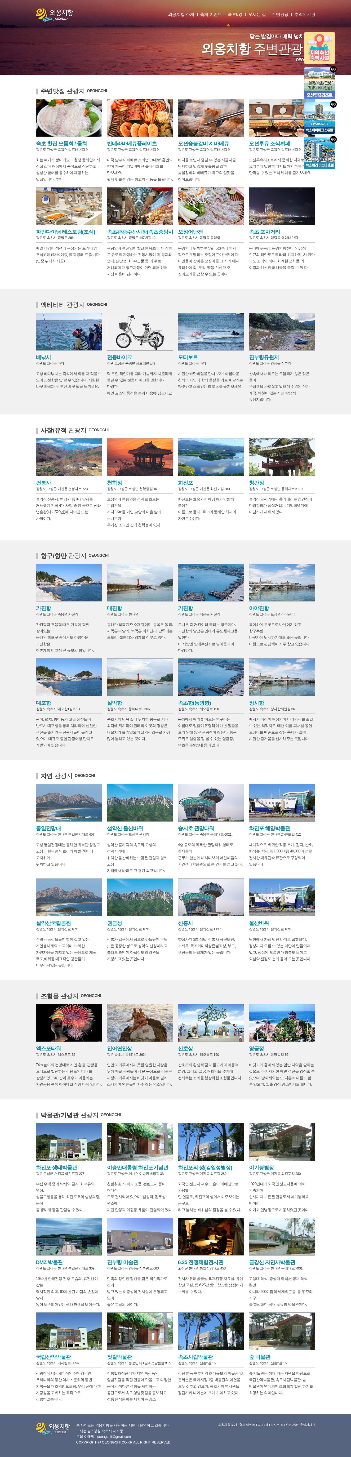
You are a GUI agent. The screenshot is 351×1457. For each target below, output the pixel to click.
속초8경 (235, 14)
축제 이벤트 (211, 14)
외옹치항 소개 (181, 14)
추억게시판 (304, 14)
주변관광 (280, 14)
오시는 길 (257, 14)
